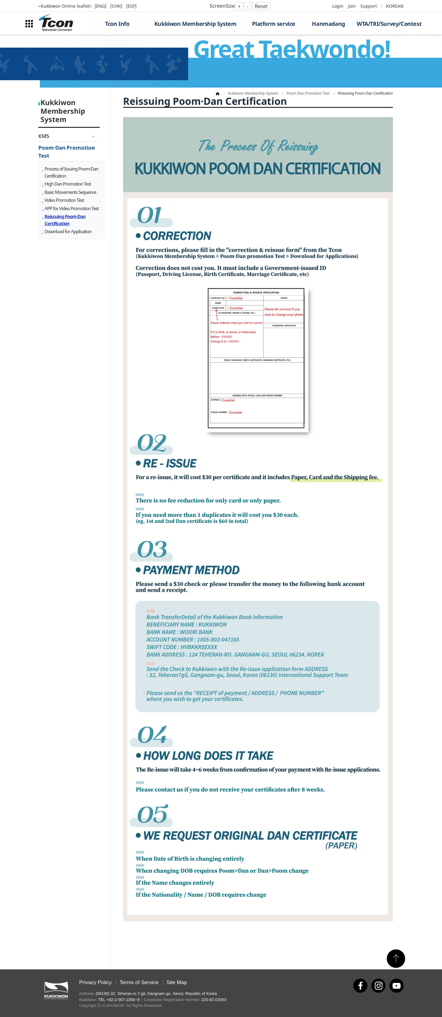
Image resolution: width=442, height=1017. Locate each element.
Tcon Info (117, 23)
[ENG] (101, 6)
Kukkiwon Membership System (195, 23)
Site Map (176, 982)
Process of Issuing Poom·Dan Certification (71, 172)
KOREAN (395, 6)
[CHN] (117, 6)
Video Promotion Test (64, 200)
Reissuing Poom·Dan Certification (65, 219)
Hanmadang (328, 23)
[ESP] (131, 6)
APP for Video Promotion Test (72, 208)
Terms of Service (139, 982)
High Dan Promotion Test (68, 184)
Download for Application (68, 231)
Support (368, 6)
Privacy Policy (95, 982)
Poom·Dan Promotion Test (66, 151)
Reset (261, 6)
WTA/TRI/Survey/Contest (380, 23)
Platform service (273, 23)
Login (337, 6)
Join (352, 6)
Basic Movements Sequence (70, 192)
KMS (43, 135)
